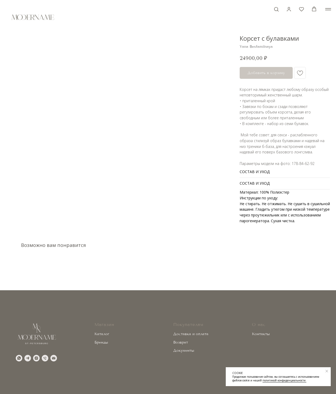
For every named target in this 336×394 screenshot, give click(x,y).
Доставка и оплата (190, 334)
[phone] (45, 358)
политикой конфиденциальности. (284, 380)
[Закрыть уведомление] (326, 371)
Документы (183, 350)
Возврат (180, 342)
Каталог (101, 334)
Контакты (261, 334)
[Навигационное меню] (328, 9)
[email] (53, 358)
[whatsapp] (19, 358)
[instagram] (36, 358)
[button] (276, 9)
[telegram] (27, 358)
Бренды (101, 342)
